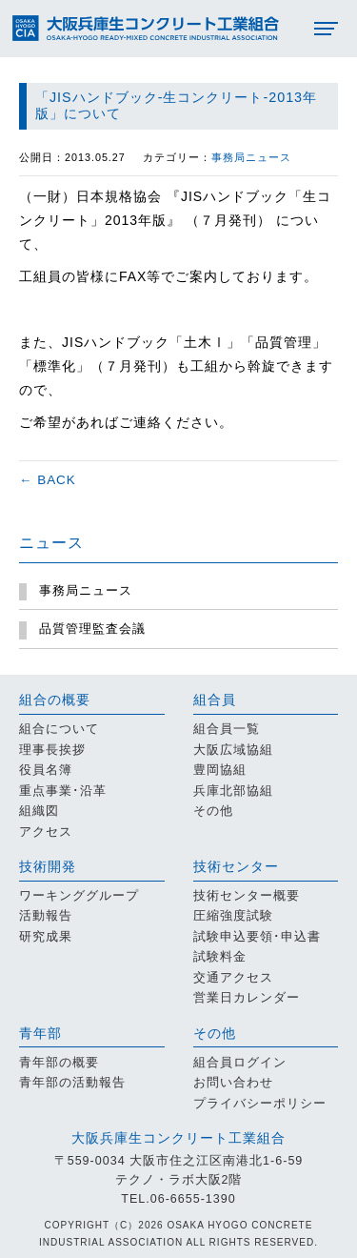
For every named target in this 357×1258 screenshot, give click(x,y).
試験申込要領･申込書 (257, 937)
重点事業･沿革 (63, 791)
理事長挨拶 (52, 750)
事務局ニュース (251, 157)
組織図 (39, 811)
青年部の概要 (59, 1062)
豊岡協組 (220, 770)
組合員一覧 (226, 729)
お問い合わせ (233, 1082)
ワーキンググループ (79, 896)
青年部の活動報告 (72, 1082)
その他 (213, 811)
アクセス (45, 832)
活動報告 (45, 916)
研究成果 (45, 937)
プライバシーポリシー (260, 1103)
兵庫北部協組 (233, 791)
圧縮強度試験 (233, 916)
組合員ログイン (240, 1062)
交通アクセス (233, 977)
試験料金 (220, 957)
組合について (59, 729)
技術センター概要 (246, 896)
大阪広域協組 (233, 750)
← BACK (47, 480)
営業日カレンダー (246, 997)
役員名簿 (45, 770)
